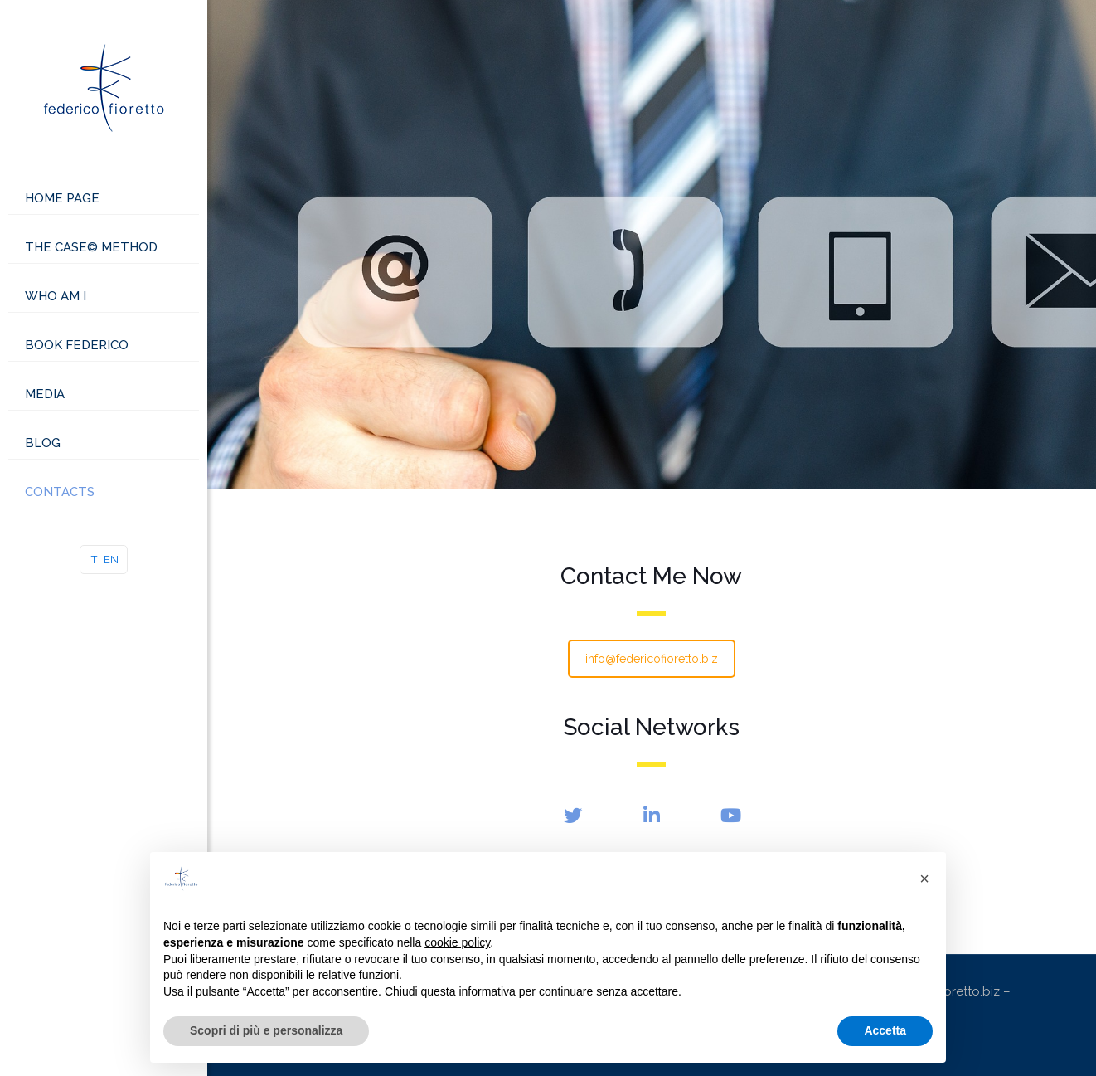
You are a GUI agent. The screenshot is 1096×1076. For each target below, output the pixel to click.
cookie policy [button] (457, 942)
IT (93, 559)
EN (111, 559)
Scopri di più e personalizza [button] (266, 1030)
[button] (924, 878)
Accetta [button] (885, 1030)
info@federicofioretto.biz (651, 658)
